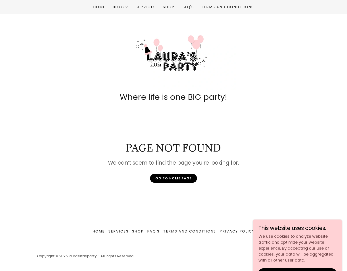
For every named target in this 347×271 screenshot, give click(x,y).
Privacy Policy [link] (237, 231)
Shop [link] (168, 7)
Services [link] (146, 7)
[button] (121, 7)
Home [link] (99, 7)
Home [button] (99, 231)
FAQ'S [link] (187, 7)
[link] (173, 54)
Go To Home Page (173, 178)
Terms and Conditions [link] (227, 7)
